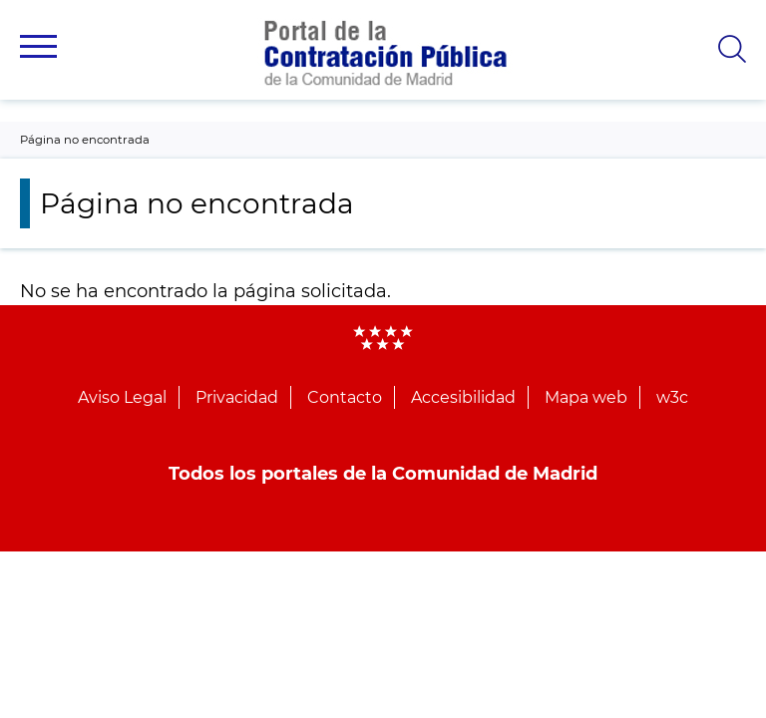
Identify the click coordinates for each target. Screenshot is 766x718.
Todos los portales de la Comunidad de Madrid (383, 474)
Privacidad (236, 397)
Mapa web (586, 397)
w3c (672, 397)
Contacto (344, 397)
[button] (38, 46)
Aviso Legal (122, 397)
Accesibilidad (463, 397)
